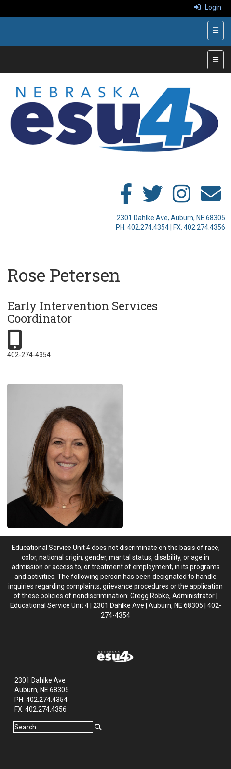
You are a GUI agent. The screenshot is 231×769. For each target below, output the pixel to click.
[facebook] (125, 199)
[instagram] (181, 199)
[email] (210, 199)
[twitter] (152, 199)
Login (207, 7)
